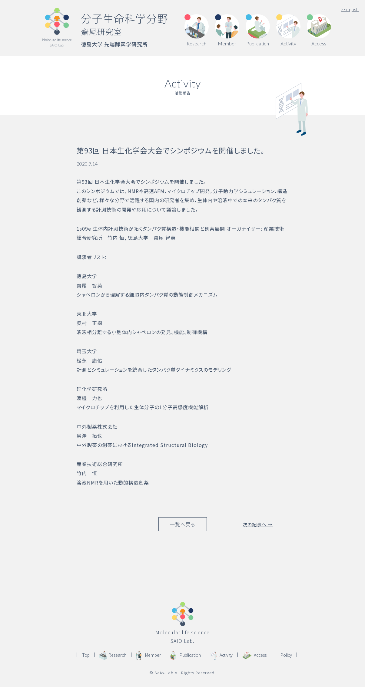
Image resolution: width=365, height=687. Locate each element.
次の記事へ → (258, 524)
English (350, 9)
